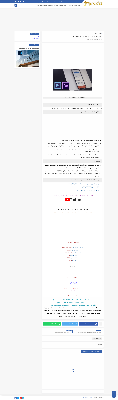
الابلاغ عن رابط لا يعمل (52, 1)
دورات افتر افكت (97, 33)
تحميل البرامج (77, 5)
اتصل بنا (31, 1)
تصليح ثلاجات (35, 38)
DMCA (59, 1)
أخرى (38, 5)
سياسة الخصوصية (70, 1)
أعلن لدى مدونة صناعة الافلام (40, 1)
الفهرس (63, 1)
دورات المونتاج (62, 5)
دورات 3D (56, 5)
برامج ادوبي (70, 5)
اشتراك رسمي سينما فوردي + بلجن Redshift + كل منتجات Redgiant (73, 305)
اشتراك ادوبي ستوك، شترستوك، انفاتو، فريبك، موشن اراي (72, 300)
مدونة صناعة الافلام (87, 397)
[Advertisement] (59, 19)
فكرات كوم (36, 37)
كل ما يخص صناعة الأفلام (46, 5)
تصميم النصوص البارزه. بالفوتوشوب (29, 48)
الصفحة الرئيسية (78, 1)
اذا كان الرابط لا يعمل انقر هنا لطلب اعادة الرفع (72, 302)
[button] (88, 324)
